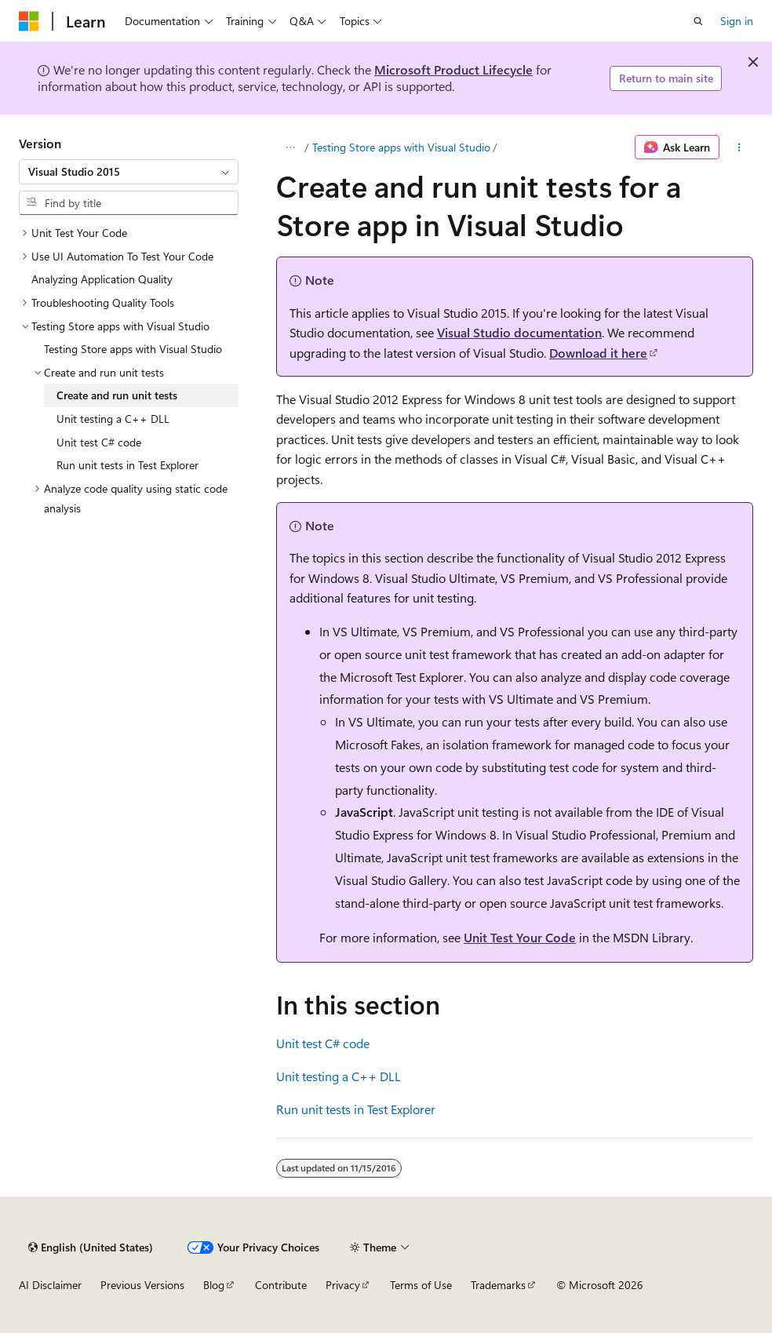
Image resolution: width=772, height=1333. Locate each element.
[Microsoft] (29, 21)
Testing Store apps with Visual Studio (401, 147)
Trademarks (498, 1284)
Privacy (343, 1284)
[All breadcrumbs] (290, 147)
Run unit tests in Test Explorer (355, 1109)
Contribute (281, 1284)
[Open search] (698, 21)
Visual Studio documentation (519, 332)
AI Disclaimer (50, 1284)
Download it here (598, 352)
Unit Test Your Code (520, 937)
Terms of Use (421, 1284)
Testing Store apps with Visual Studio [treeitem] (133, 348)
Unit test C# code (323, 1043)
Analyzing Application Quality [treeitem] (102, 278)
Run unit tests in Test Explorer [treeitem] (127, 464)
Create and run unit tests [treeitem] (116, 395)
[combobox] (129, 171)
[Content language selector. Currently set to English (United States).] (90, 1247)
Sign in (736, 20)
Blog (213, 1284)
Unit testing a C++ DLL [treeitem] (112, 418)
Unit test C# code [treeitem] (98, 442)
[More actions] (739, 147)
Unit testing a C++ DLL (338, 1076)
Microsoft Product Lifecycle (453, 69)
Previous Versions (142, 1284)
